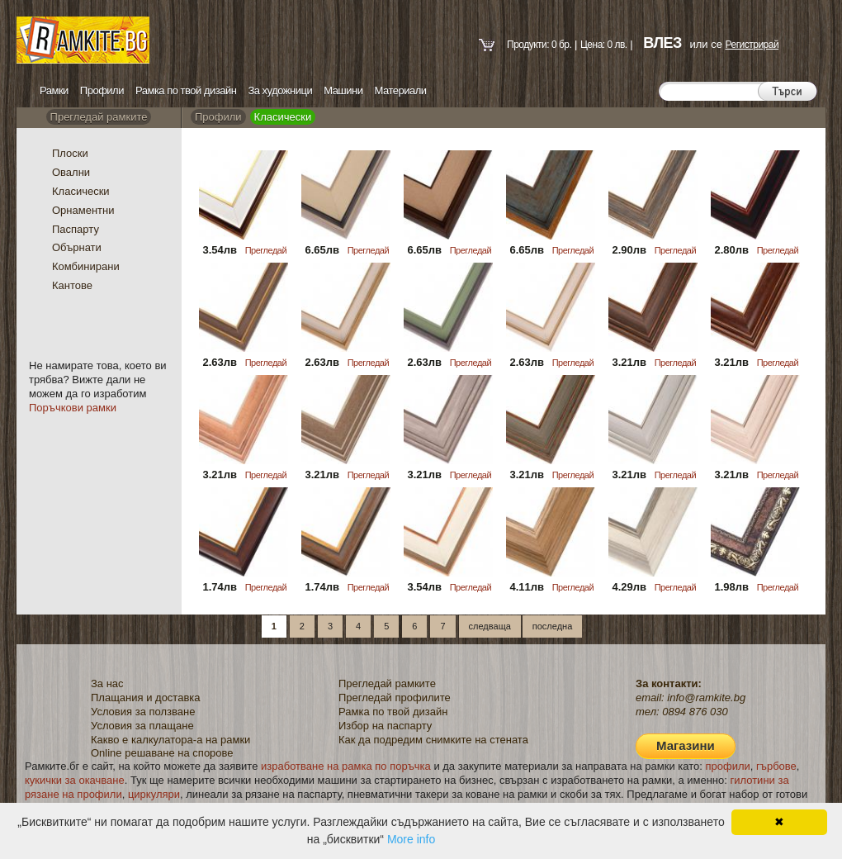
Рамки (54, 90)
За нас (107, 683)
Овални (71, 172)
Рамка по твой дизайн (185, 90)
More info (411, 839)
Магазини (685, 745)
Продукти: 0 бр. (539, 44)
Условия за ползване (143, 711)
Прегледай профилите (394, 697)
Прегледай (265, 250)
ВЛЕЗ (662, 43)
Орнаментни (83, 210)
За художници (280, 90)
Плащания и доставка (146, 697)
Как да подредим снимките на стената (433, 739)
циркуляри (154, 794)
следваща (490, 626)
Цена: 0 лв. (603, 44)
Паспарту (75, 229)
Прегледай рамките (99, 117)
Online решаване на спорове (162, 753)
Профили (102, 90)
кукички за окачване (75, 780)
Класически (81, 191)
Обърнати (77, 247)
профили (728, 766)
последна (552, 626)
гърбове (776, 766)
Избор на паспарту (385, 725)
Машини (343, 90)
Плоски (70, 153)
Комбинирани (86, 266)
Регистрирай (751, 44)
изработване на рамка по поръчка (346, 766)
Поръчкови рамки (72, 407)
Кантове (72, 285)
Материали (401, 90)
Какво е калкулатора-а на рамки (170, 739)
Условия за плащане (142, 725)
